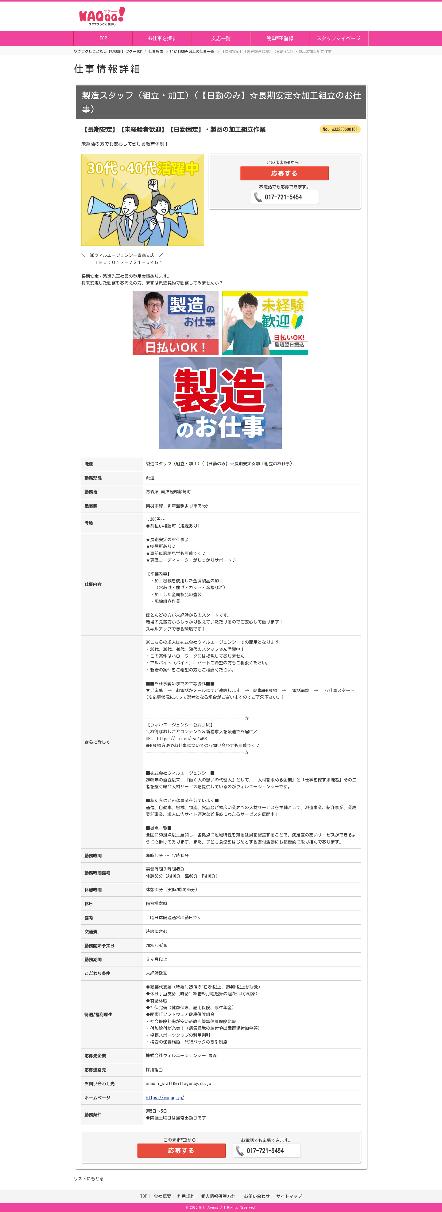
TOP (103, 38)
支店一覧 (221, 38)
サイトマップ (289, 1196)
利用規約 (186, 1196)
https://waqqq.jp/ (165, 1098)
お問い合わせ (257, 1196)
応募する (284, 173)
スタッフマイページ (338, 38)
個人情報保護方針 (219, 1196)
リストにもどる (89, 1179)
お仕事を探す (162, 38)
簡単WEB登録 (279, 38)
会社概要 (162, 1196)
